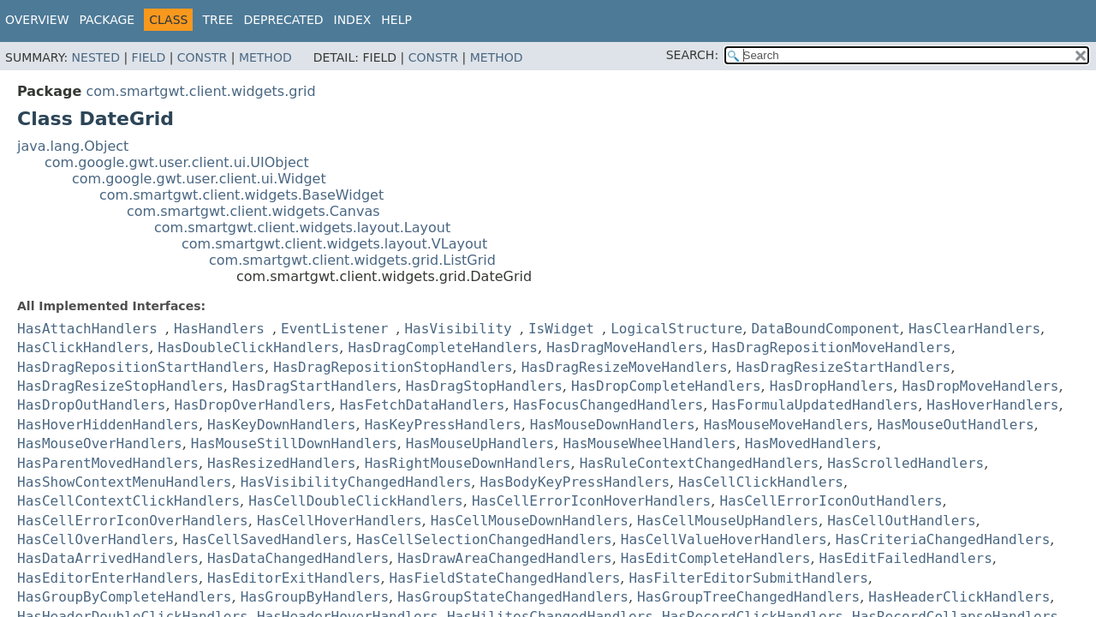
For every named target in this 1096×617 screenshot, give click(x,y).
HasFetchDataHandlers (422, 405)
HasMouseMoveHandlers (786, 424)
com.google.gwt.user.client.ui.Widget (199, 179)
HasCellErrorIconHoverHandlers (591, 501)
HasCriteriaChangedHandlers (943, 539)
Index (353, 20)
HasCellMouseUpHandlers (728, 520)
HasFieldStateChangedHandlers (505, 578)
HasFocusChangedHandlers (609, 405)
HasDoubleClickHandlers (248, 347)
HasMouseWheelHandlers (649, 443)
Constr (202, 57)
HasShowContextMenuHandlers (124, 482)
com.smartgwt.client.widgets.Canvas (253, 211)
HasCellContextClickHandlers (128, 501)
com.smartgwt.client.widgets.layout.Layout (302, 227)
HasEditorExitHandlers (293, 578)
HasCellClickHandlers (760, 482)
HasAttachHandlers (87, 328)
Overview (37, 20)
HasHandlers (219, 328)
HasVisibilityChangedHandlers (356, 482)
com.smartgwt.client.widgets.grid (200, 91)
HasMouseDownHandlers (612, 424)
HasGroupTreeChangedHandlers (748, 597)
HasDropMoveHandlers (980, 386)
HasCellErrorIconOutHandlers (830, 501)
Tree (217, 20)
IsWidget (561, 328)
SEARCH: (692, 55)
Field (149, 57)
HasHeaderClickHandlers (959, 597)
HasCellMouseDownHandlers (529, 520)
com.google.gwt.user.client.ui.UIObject (177, 162)
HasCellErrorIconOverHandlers (132, 520)
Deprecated (283, 20)
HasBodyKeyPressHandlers (575, 482)
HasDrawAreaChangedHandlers (504, 558)
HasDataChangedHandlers (298, 558)
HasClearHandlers (974, 328)
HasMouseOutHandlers (956, 424)
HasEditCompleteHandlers (716, 558)
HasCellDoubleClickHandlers (355, 501)
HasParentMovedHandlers (108, 463)
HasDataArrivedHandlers (108, 558)
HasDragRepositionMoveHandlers (831, 347)
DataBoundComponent (825, 328)
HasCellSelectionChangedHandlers (484, 539)
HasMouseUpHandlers (480, 443)
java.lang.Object (72, 146)
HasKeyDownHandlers (281, 424)
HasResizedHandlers (281, 463)
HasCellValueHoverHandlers (724, 539)
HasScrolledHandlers (905, 463)
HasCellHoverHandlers (339, 520)
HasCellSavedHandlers (265, 539)
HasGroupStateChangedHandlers (512, 597)
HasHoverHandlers (992, 405)
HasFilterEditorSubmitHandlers (747, 578)
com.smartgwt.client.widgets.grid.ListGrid (352, 260)
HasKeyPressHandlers (443, 424)
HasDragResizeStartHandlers (843, 367)
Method (265, 57)
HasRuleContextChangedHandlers (699, 463)
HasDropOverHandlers (253, 405)
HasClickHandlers (83, 347)
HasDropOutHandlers (91, 405)
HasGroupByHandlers (315, 597)
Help (396, 20)
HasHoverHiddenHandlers (108, 424)
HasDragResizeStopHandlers (120, 386)
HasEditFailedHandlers (905, 558)
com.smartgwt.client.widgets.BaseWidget (241, 195)
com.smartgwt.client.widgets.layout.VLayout (334, 244)
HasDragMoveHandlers (624, 347)
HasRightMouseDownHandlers (468, 463)
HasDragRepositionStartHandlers (141, 367)
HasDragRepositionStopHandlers (392, 367)
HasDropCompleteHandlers (666, 386)
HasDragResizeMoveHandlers (624, 367)
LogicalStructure (676, 328)
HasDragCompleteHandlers (443, 347)
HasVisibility (457, 328)
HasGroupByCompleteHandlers (124, 597)
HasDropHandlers (832, 386)
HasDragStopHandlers (484, 386)
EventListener (334, 328)
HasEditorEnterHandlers (108, 578)
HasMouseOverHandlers (99, 443)
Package (107, 20)
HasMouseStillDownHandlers (294, 443)
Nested (96, 57)
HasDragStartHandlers (314, 386)
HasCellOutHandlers (901, 520)
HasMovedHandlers (811, 443)
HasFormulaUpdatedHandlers (815, 405)
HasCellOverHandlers (95, 539)
